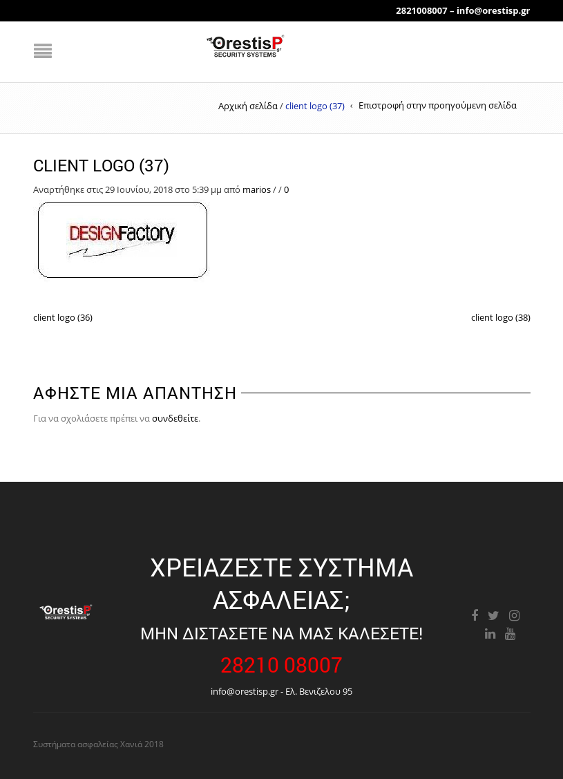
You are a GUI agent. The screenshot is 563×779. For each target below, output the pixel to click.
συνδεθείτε (175, 418)
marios (256, 189)
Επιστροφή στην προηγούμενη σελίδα (438, 105)
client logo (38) (501, 317)
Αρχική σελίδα (248, 106)
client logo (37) (101, 165)
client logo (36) (63, 317)
